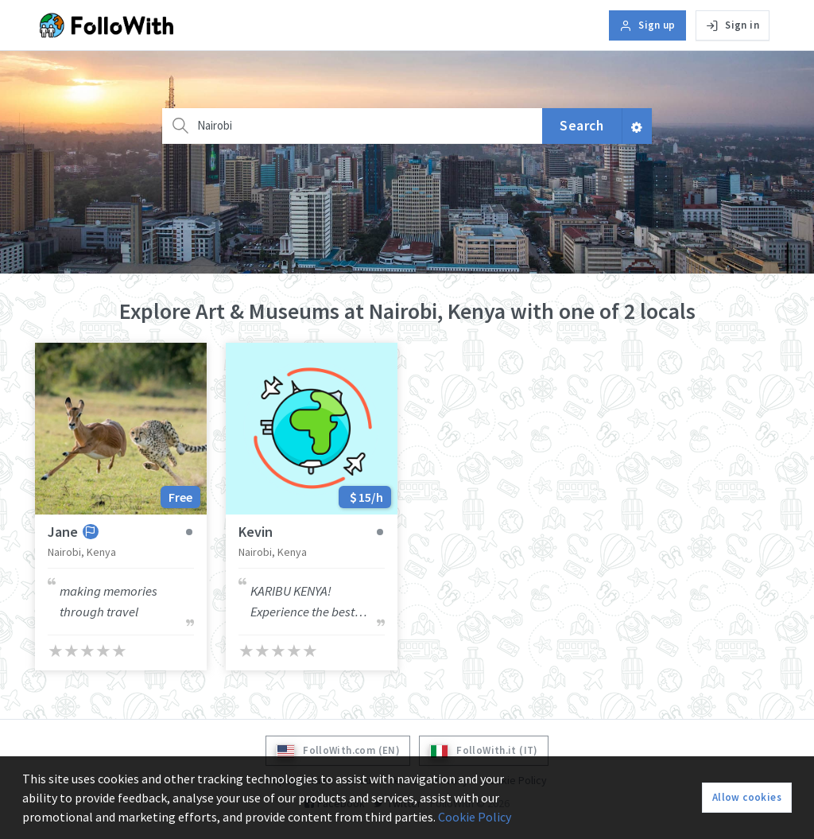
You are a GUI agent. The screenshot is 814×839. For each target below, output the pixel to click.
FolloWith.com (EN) (338, 751)
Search (581, 125)
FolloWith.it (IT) (483, 751)
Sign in (732, 25)
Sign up (647, 25)
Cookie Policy (474, 817)
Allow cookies (746, 797)
